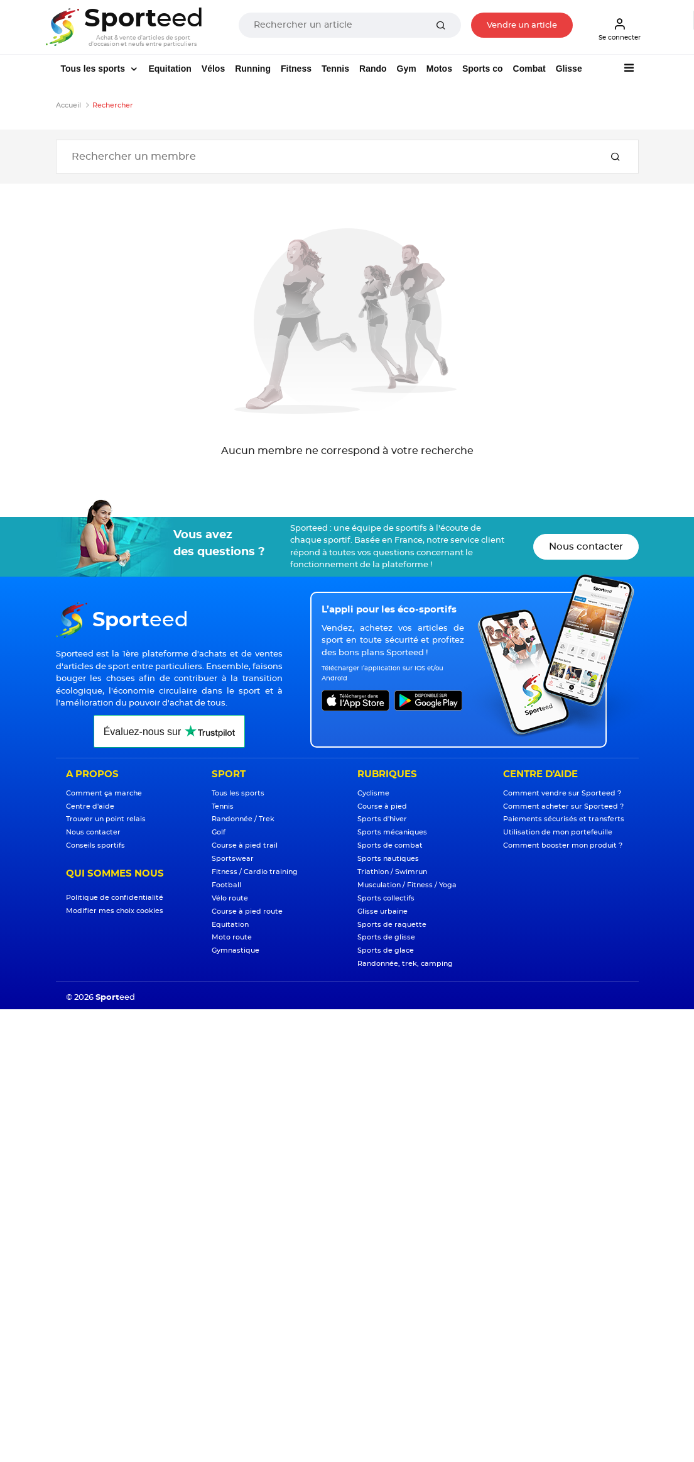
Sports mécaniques (392, 832)
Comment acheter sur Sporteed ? (563, 806)
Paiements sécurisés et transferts (563, 819)
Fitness (296, 69)
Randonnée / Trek (243, 819)
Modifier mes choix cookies (114, 910)
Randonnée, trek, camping (405, 963)
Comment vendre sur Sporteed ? (562, 793)
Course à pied (382, 806)
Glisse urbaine (382, 911)
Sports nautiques (388, 858)
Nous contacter (586, 546)
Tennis (335, 69)
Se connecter (620, 29)
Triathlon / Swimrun (392, 871)
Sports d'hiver (382, 819)
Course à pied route (247, 911)
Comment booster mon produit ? (562, 845)
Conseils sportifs (95, 845)
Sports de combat (390, 845)
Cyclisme (373, 793)
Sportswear (233, 858)
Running (253, 69)
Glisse (569, 69)
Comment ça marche (104, 793)
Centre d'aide (90, 806)
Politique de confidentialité (114, 897)
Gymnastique (235, 950)
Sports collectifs (386, 898)
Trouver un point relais (106, 819)
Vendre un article (522, 25)
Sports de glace (385, 950)
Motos (439, 69)
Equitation (169, 69)
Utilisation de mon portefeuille (557, 832)
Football (226, 885)
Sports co (482, 69)
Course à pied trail (245, 845)
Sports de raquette (391, 924)
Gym (406, 69)
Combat (529, 69)
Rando (373, 69)
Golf (218, 832)
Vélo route (230, 898)
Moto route (232, 937)
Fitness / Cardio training (255, 871)
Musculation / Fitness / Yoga (407, 885)
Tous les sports (94, 69)
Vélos (213, 69)
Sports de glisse (386, 937)
